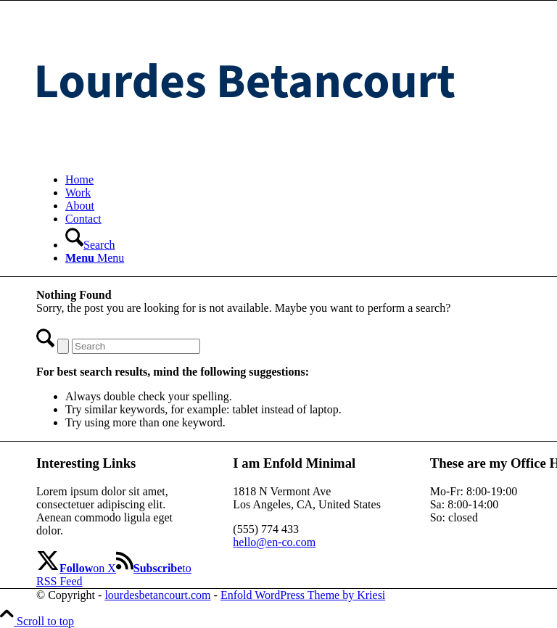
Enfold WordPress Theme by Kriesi (302, 595)
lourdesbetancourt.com (157, 595)
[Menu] (94, 258)
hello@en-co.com (274, 542)
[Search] (90, 245)
